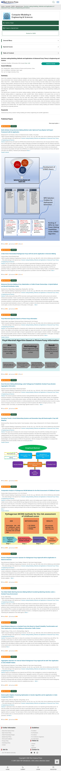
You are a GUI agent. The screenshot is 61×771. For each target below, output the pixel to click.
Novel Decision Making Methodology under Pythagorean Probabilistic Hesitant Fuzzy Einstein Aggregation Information (28, 385)
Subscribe (33, 747)
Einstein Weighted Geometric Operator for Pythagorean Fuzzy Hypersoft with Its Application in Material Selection (28, 558)
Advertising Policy (6, 742)
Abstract (3, 141)
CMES (13, 6)
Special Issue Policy (6, 736)
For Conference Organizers (37, 736)
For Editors (33, 730)
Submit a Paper (8, 23)
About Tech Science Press (8, 730)
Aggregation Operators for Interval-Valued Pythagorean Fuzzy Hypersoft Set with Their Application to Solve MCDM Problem (29, 661)
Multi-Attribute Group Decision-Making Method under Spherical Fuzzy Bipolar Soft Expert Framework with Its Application (27, 131)
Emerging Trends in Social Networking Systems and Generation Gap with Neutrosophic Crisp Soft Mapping (29, 419)
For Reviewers (34, 732)
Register (53, 768)
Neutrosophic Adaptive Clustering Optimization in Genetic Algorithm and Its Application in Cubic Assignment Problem (29, 696)
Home (2, 6)
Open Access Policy (6, 732)
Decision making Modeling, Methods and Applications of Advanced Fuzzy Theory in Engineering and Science (27, 7)
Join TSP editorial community (9, 752)
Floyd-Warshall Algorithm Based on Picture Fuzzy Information (19, 318)
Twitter (32, 745)
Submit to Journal (50, 63)
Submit (23, 768)
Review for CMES (31, 33)
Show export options (54, 123)
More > (28, 150)
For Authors (34, 734)
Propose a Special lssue (10, 28)
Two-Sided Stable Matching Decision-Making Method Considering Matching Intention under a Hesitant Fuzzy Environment (28, 593)
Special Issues (8, 47)
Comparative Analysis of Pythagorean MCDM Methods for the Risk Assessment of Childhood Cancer (30, 490)
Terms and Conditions (7, 738)
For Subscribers (35, 738)
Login (38, 768)
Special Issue (19, 6)
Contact (4, 745)
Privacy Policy (5, 740)
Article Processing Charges (8, 734)
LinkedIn (33, 743)
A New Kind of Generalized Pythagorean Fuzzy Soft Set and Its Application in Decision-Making (28, 253)
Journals (7, 6)
